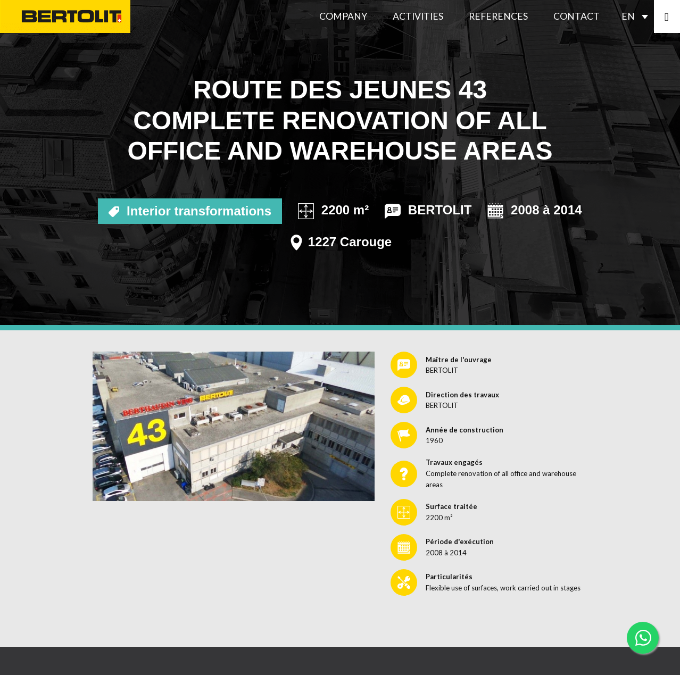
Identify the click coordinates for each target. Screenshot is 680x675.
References (498, 16)
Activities (418, 16)
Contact (576, 16)
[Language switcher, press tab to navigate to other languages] (637, 16)
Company (343, 16)
